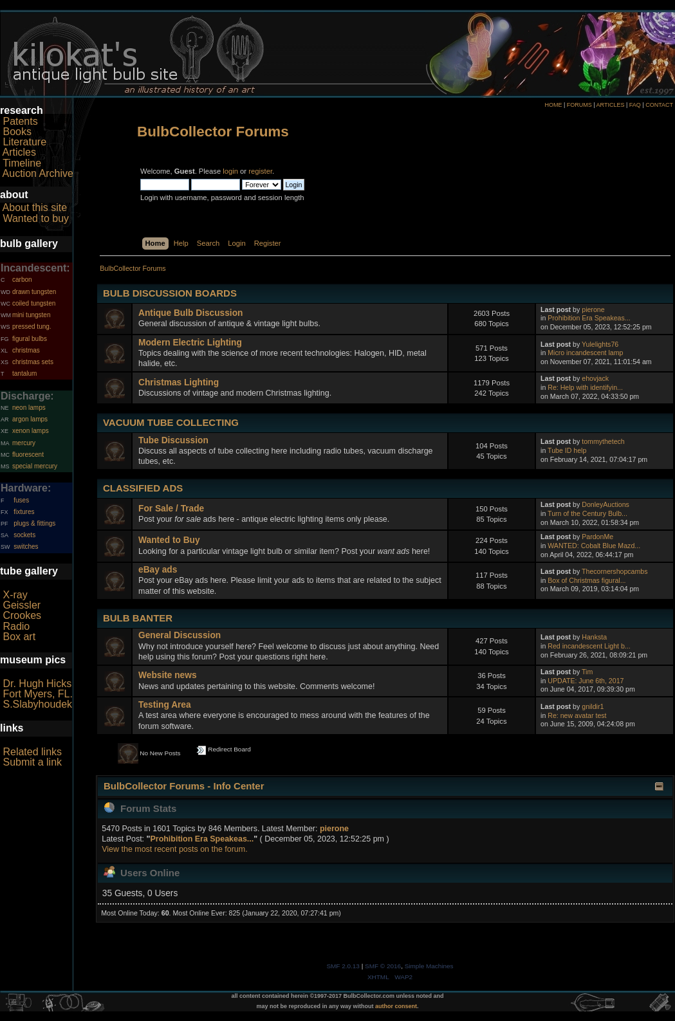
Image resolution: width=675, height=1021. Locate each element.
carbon (22, 279)
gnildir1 (593, 706)
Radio (16, 626)
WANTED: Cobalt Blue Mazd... (594, 545)
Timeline (22, 163)
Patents (20, 121)
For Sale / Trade (171, 508)
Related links (32, 751)
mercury (23, 442)
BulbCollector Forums (213, 132)
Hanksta (594, 637)
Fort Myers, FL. (37, 693)
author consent (396, 1006)
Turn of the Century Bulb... (587, 513)
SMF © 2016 (383, 966)
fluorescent (28, 454)
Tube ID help (567, 450)
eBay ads (157, 570)
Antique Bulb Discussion (190, 313)
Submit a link (32, 762)
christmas (26, 350)
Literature (24, 141)
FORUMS (579, 105)
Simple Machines (429, 966)
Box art (19, 636)
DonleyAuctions (605, 504)
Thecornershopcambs (614, 571)
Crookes (22, 615)
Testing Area (164, 705)
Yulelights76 (600, 344)
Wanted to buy (36, 218)
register (260, 171)
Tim (587, 672)
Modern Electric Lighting (190, 342)
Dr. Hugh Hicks (37, 683)
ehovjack (595, 378)
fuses (21, 500)
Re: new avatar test (577, 715)
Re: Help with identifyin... (585, 387)
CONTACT (659, 105)
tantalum (24, 373)
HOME (553, 105)
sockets (24, 534)
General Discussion (179, 635)
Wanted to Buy (169, 540)
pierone (593, 309)
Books (17, 131)
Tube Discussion (173, 440)
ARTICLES (610, 105)
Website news (167, 675)
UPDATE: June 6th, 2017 (586, 681)
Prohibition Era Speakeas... (589, 318)
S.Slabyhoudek (37, 704)
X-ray (15, 594)
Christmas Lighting (178, 382)
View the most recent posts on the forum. (174, 849)
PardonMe (597, 536)
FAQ (635, 105)
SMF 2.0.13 (343, 966)
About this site (35, 207)
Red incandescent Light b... (589, 646)
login (230, 171)
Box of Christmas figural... (586, 580)
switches (26, 546)
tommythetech (603, 441)
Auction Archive (38, 173)
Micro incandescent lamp (585, 352)
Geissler (22, 605)
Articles (19, 152)
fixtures (24, 511)
